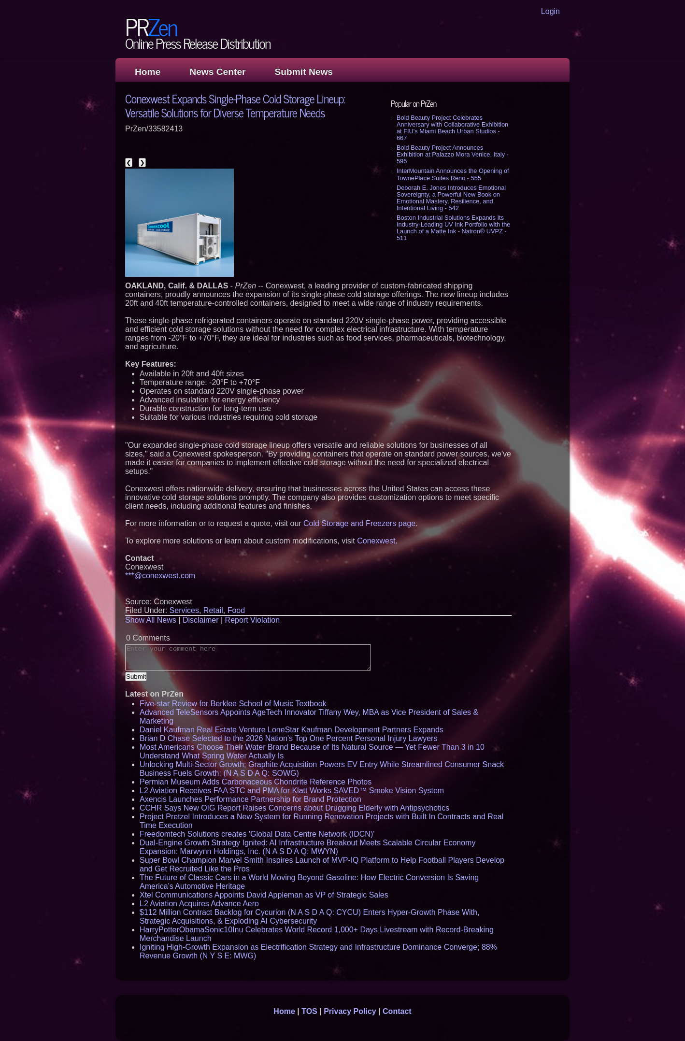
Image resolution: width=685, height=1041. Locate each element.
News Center (217, 72)
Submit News (304, 72)
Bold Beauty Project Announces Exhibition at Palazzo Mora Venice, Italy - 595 (453, 154)
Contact (397, 1011)
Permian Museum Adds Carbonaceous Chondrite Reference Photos (255, 782)
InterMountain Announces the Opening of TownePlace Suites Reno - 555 (453, 174)
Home (147, 72)
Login (550, 11)
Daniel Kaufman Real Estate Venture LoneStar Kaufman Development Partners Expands (291, 730)
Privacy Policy (350, 1011)
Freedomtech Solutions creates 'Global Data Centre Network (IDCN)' (257, 834)
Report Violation (252, 620)
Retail (213, 610)
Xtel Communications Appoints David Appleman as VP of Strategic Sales (264, 895)
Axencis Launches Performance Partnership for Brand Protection (250, 799)
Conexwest (376, 541)
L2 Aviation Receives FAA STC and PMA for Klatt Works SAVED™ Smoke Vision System (292, 790)
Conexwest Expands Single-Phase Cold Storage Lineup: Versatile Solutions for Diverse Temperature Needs (235, 105)
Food (236, 610)
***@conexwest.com (160, 575)
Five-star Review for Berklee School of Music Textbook (233, 703)
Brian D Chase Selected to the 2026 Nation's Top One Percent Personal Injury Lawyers (288, 738)
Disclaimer (201, 620)
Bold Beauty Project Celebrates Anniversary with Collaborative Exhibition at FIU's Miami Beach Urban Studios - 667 (452, 128)
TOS (309, 1011)
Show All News (150, 620)
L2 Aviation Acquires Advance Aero (199, 903)
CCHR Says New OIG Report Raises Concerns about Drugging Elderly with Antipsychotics (294, 808)
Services (184, 610)
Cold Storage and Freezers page (359, 523)
